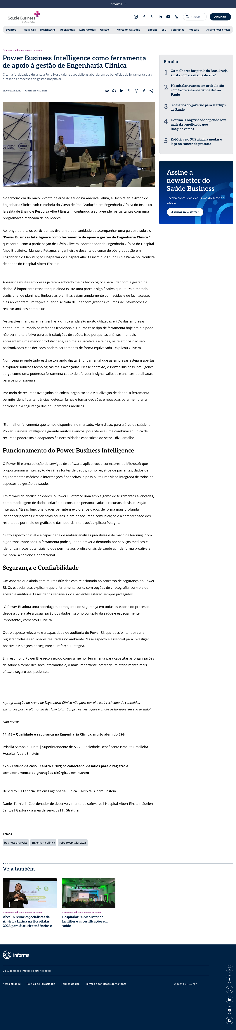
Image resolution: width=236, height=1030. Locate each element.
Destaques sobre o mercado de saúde (22, 50)
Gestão (104, 29)
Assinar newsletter (185, 212)
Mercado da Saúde (128, 29)
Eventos (11, 29)
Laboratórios (87, 29)
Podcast (194, 29)
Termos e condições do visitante (106, 984)
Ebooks (152, 29)
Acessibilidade (12, 984)
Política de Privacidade (41, 984)
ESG (164, 29)
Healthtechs (47, 29)
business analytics (15, 842)
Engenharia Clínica (43, 842)
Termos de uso (70, 984)
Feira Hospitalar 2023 (72, 842)
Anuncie (220, 17)
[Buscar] (187, 17)
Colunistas (177, 29)
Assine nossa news (218, 29)
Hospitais (30, 29)
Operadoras (67, 29)
